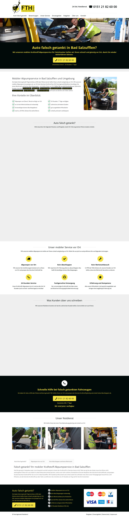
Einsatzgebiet (97, 514)
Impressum (113, 514)
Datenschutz (105, 514)
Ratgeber (89, 514)
